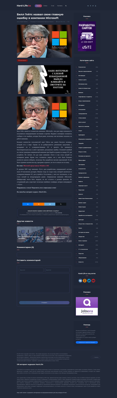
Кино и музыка (82, 241)
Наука (80, 228)
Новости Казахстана (84, 88)
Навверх (96, 357)
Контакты (60, 6)
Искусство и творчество (85, 224)
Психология (82, 67)
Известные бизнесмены (85, 198)
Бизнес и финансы (83, 177)
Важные (80, 92)
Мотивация (81, 76)
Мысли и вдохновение (85, 71)
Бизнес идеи (82, 203)
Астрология (82, 169)
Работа (80, 181)
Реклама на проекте (84, 156)
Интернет (81, 245)
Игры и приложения (84, 101)
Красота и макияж (83, 126)
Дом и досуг (82, 122)
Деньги (80, 194)
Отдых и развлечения (84, 148)
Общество (81, 237)
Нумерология (82, 173)
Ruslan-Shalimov (24, 22)
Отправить (44, 303)
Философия (81, 160)
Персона (46, 22)
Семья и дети (82, 80)
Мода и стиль (82, 152)
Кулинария (81, 135)
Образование (82, 258)
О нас (53, 6)
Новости (51, 22)
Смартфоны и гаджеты (85, 97)
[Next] (71, 222)
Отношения (81, 109)
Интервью (81, 105)
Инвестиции (82, 207)
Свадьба (80, 143)
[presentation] (30, 297)
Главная (39, 6)
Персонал (81, 190)
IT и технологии (40, 22)
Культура (33, 22)
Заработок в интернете (85, 215)
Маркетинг (81, 211)
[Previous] (68, 222)
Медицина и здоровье (85, 139)
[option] (30, 235)
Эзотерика (81, 164)
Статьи (46, 6)
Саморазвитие (82, 114)
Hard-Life (24, 5)
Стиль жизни (82, 118)
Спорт (80, 131)
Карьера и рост (83, 186)
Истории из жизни (83, 232)
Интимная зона (82, 84)
